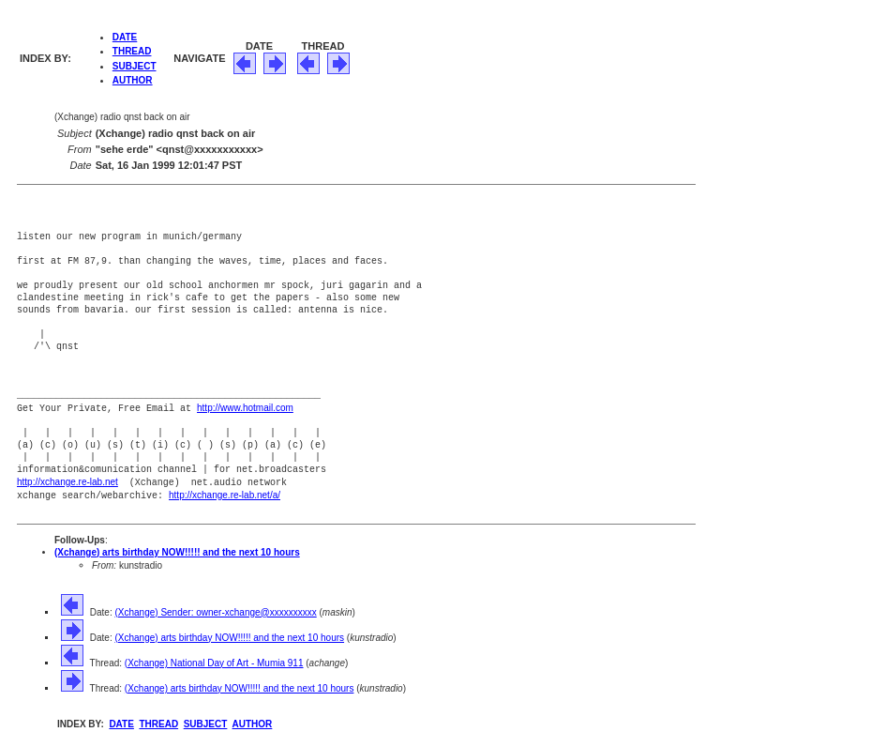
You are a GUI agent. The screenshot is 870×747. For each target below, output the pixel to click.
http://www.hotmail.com (245, 408)
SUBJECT (134, 66)
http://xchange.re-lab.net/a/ (224, 493)
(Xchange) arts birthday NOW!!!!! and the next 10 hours (177, 549)
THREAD (132, 51)
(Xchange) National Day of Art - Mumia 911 (214, 660)
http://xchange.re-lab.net (67, 481)
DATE (124, 37)
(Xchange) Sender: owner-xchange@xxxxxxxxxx (215, 609)
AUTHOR (132, 80)
